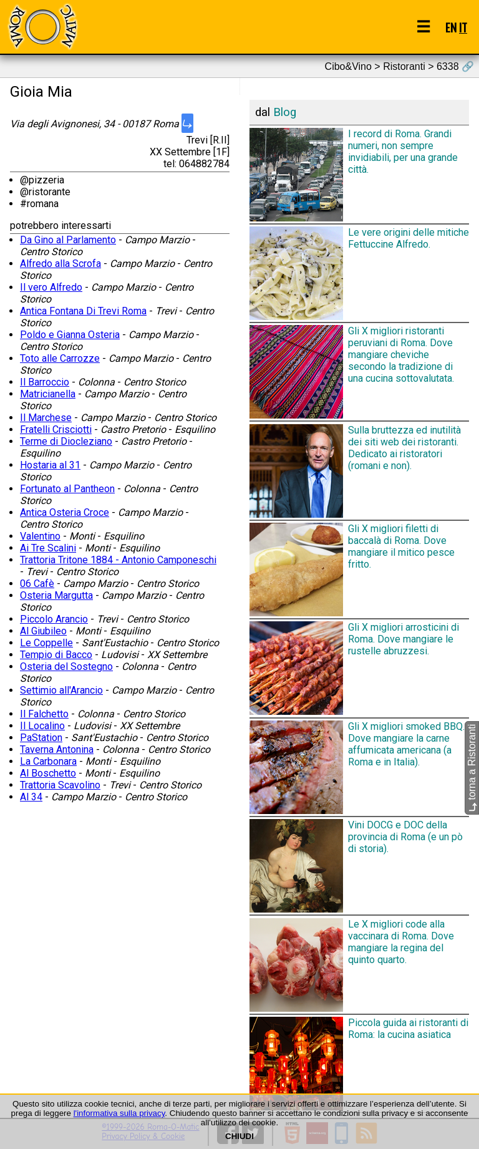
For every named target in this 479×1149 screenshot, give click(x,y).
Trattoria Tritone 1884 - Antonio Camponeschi (118, 560)
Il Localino (42, 726)
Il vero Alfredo (51, 287)
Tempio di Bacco (56, 655)
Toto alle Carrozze (60, 358)
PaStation (41, 738)
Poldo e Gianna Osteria (70, 335)
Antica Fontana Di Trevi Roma (83, 311)
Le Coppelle (46, 643)
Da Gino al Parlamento (68, 240)
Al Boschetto (48, 773)
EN (451, 27)
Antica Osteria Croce (64, 512)
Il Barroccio (44, 382)
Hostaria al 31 (50, 465)
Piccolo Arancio (54, 619)
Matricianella (47, 394)
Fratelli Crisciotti (56, 429)
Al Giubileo (43, 631)
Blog (284, 112)
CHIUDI (239, 1136)
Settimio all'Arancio (61, 690)
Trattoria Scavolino (60, 785)
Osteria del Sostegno (66, 666)
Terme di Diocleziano (66, 441)
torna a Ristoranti (472, 768)
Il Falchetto (44, 714)
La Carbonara (48, 761)
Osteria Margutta (56, 595)
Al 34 (31, 797)
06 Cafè (37, 583)
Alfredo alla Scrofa (60, 263)
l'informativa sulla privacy (119, 1113)
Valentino (40, 536)
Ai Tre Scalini (48, 548)
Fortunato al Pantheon (67, 489)
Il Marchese (46, 418)
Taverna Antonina (57, 749)
